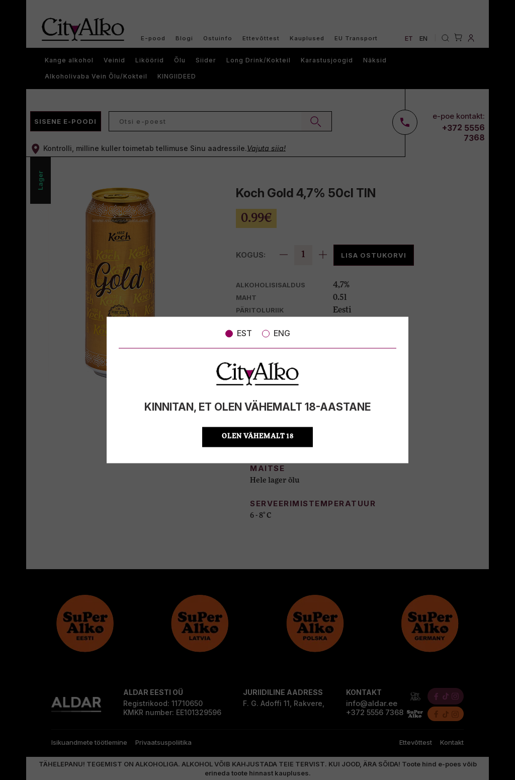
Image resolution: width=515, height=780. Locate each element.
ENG (276, 333)
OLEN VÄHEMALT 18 (258, 437)
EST (238, 333)
